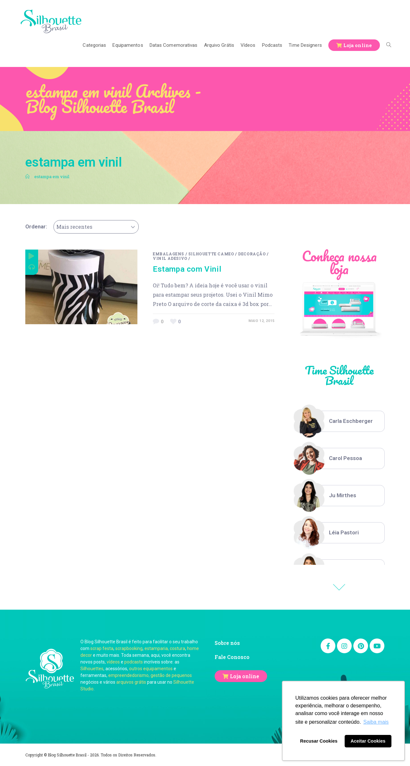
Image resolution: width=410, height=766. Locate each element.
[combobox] (96, 227)
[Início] (27, 176)
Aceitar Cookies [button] (367, 741)
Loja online (244, 676)
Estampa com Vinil (187, 269)
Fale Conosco (232, 657)
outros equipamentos (151, 668)
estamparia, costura (164, 648)
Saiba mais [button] (376, 722)
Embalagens (168, 253)
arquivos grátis (131, 682)
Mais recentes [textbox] (74, 226)
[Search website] (388, 45)
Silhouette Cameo (211, 253)
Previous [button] (339, 587)
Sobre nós (227, 642)
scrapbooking (129, 648)
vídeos (113, 661)
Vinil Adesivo (170, 258)
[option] (339, 421)
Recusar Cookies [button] (319, 741)
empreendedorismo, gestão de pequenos (150, 675)
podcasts (133, 661)
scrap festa (101, 648)
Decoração (252, 253)
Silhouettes (91, 668)
